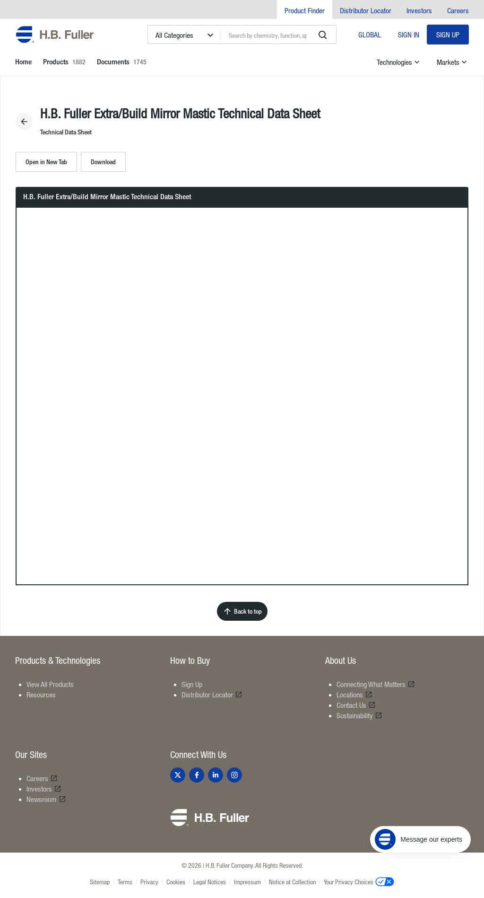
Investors (419, 10)
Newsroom (46, 799)
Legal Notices (209, 882)
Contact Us (356, 705)
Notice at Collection (292, 882)
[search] (322, 35)
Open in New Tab (46, 162)
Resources (41, 694)
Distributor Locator (365, 10)
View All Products (50, 684)
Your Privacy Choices (359, 881)
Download (103, 162)
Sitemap (100, 882)
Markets (453, 62)
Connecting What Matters (376, 684)
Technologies (399, 62)
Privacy (149, 882)
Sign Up (447, 34)
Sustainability (359, 715)
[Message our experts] (420, 839)
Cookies (175, 882)
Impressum (247, 882)
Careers (458, 10)
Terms (125, 882)
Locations (354, 694)
